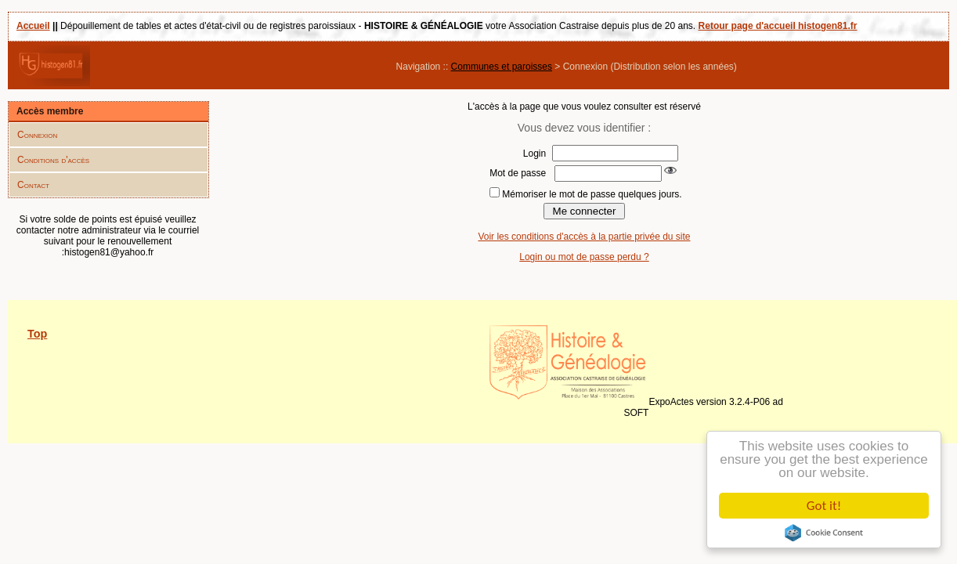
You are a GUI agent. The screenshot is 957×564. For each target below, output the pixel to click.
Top (37, 333)
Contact (33, 184)
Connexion (37, 134)
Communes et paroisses (501, 66)
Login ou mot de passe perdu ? (583, 256)
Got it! (824, 505)
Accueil (33, 25)
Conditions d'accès (53, 159)
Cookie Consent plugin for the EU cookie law (824, 532)
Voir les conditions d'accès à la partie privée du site (584, 236)
